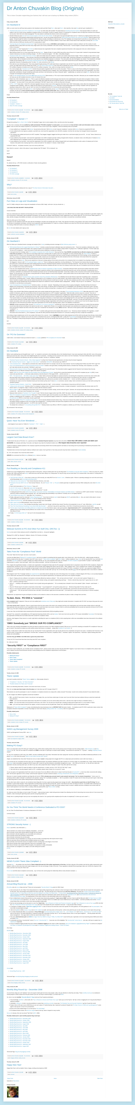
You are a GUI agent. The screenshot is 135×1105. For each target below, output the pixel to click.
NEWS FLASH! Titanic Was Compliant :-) (24, 861)
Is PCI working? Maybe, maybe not (34, 262)
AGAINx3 (21, 999)
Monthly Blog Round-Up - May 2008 (19, 946)
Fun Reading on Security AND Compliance (77, 471)
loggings (24, 1051)
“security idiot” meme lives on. (75, 920)
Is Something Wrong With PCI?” (33, 404)
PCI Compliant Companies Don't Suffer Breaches (41, 252)
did (35, 495)
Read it (8, 827)
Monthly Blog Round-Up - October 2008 (19, 937)
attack (12, 461)
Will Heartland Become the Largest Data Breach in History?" (25, 247)
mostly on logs (27, 910)
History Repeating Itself (36, 497)
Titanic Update (13, 661)
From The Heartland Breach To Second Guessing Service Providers (27, 365)
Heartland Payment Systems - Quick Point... (21, 384)
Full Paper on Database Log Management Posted (22, 925)
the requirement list (34, 573)
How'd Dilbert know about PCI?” (19, 495)
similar (68, 628)
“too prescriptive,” (96, 906)
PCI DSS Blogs (40, 1008)
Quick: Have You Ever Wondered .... (22, 421)
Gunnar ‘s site (60, 477)
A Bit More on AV (72, 894)
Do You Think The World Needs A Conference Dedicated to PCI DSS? (36, 807)
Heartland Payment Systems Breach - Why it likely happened (25, 360)
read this (94, 504)
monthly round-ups (87, 993)
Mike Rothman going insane (68, 244)
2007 (34, 1013)
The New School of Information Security (43, 188)
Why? (9, 185)
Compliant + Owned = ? (16, 104)
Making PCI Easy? (14, 655)
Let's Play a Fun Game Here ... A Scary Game (54, 893)
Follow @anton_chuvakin (118, 24)
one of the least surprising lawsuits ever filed (36, 60)
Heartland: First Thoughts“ (29, 393)
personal (12, 1074)
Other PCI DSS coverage (16, 105)
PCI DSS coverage (14, 174)
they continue (87, 253)
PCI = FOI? (14, 84)
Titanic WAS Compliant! (49, 559)
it (13, 337)
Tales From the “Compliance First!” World (24, 552)
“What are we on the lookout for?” (18, 481)
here (23, 35)
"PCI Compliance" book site (115, 96)
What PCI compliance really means (29, 399)
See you (9, 1013)
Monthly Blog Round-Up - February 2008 (20, 951)
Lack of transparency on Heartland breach (20, 285)
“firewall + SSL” (49, 482)
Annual (8, 968)
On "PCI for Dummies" (16, 334)
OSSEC (99, 899)
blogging (27, 976)
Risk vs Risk (13, 657)
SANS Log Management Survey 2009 (22, 729)
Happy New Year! (14, 1065)
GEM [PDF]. (49, 362)
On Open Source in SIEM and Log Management (85, 1005)
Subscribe (110, 24)
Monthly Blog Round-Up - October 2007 (19, 959)
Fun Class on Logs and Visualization (22, 201)
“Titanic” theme (26, 679)
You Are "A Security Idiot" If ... (41, 920)
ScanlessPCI (76, 772)
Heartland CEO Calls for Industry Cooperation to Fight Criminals (46, 268)
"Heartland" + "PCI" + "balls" (36, 424)
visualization (22, 234)
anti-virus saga (30, 1010)
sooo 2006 (95, 40)
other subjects (38, 910)
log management (14, 738)
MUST (68, 497)
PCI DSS (30, 49)
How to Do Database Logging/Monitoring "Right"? (77, 923)
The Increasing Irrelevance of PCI (74, 291)
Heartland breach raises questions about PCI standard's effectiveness (40, 276)
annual (18, 887)
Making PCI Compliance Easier (28, 557)
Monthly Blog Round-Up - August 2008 (19, 940)
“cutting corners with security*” (17, 386)
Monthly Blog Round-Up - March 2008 (19, 950)
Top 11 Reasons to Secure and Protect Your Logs (24, 904)
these (62, 994)
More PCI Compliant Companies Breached (20, 394)
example (91, 614)
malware (21, 330)
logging (19, 738)
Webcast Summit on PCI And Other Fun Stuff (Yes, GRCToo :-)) (33, 529)
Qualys (39, 337)
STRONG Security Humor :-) (19, 824)
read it (57, 89)
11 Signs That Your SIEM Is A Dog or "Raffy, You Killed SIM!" (48, 916)
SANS (23, 738)
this (77, 28)
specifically (73, 316)
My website (112, 98)
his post (54, 85)
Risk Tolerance (28, 486)
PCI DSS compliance (73, 560)
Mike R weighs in (14, 389)
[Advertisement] (116, 81)
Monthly (9, 930)
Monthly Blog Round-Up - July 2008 (18, 942)
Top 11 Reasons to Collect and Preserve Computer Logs (59, 903)
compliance (13, 111)
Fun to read (10, 870)
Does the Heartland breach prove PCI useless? (27, 311)
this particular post (14, 398)
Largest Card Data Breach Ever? (20, 437)
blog (20, 976)
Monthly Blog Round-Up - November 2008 (20, 935)
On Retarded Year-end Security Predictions (71, 1003)
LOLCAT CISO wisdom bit (16, 488)
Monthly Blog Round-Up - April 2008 (19, 948)
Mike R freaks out (89, 748)
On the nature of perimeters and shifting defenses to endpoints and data (28, 508)
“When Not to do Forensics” (17, 504)
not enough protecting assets (29, 479)
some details (82, 450)
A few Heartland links (15, 363)
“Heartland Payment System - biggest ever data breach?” (26, 362)
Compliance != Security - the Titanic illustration (21, 682)
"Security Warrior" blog (46, 887)
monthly (10, 887)
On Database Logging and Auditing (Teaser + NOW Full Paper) (53, 925)
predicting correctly (48, 1003)
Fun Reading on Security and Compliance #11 (26, 468)
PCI (20, 111)
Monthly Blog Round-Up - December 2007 (20, 955)
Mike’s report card (14, 502)
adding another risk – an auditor (54, 708)
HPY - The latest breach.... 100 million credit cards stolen (24, 375)
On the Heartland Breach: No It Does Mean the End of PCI (29, 75)
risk (22, 180)
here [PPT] (15, 560)
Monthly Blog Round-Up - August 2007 (19, 963)
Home (55, 1078)
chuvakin (31, 976)
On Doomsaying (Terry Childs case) (53, 911)
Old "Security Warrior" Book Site (116, 103)
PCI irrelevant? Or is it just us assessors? (44, 304)
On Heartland (12, 351)
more (8, 848)
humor (17, 430)
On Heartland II (13, 102)
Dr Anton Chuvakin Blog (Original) (45, 8)
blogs (23, 976)
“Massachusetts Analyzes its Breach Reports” (21, 369)
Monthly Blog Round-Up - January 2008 (19, 953)
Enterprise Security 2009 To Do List (19, 482)
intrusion (17, 111)
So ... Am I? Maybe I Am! (70, 911)
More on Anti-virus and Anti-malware (33, 893)
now (30, 732)
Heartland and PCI (27, 69)
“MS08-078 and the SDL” (16, 500)
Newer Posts (10, 1078)
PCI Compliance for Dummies (54, 337)
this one (32, 498)
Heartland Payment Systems (73, 30)
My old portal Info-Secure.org (116, 101)
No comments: (27, 109)
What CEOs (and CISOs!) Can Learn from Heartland (75, 37)
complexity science (97, 750)
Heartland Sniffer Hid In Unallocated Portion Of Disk (23, 55)
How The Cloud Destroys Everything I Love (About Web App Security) (28, 506)
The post (57, 482)
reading (23, 111)
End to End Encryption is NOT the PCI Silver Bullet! (39, 35)
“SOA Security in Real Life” (17, 477)
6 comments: (27, 178)
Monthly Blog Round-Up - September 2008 (20, 938)
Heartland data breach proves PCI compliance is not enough (25, 30)
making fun (19, 1003)
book (12, 194)
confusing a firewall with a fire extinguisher (67, 773)
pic (79, 497)
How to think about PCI (47, 65)
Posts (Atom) (16, 1081)
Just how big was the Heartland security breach (22, 44)
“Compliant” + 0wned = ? (17, 119)
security (27, 111)
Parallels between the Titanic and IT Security (21, 683)
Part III (26, 122)
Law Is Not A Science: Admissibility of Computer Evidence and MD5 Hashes (56, 491)
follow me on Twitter (123, 109)
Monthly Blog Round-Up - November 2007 (20, 957)
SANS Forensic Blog (30, 491)
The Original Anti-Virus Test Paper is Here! (77, 893)
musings (17, 669)
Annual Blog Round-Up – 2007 (17, 971)
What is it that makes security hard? (34, 756)
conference (13, 234)
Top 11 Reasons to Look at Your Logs (85, 903)
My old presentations (114, 99)
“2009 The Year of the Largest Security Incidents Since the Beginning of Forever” (33, 372)
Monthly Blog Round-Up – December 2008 (20, 933)
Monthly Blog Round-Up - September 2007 (20, 961)
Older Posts (100, 1078)
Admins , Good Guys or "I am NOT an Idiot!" (90, 911)
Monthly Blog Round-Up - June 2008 (19, 944)
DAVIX (37, 224)
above (52, 62)
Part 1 (52, 28)
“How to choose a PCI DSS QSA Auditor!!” (20, 490)
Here (8, 532)
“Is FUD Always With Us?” (20, 513)
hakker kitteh (32, 488)
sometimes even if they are (48, 601)
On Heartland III (13, 25)
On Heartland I (13, 100)
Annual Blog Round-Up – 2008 (19, 884)
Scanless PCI (61, 628)
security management (29, 413)
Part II (61, 28)
